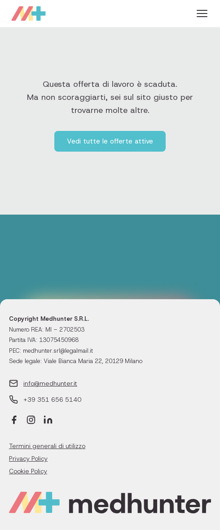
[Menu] (202, 13)
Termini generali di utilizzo (47, 446)
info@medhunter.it (50, 383)
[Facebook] (14, 421)
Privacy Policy (28, 458)
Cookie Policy (28, 471)
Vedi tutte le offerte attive (110, 141)
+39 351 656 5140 (52, 399)
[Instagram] (31, 421)
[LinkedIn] (48, 421)
